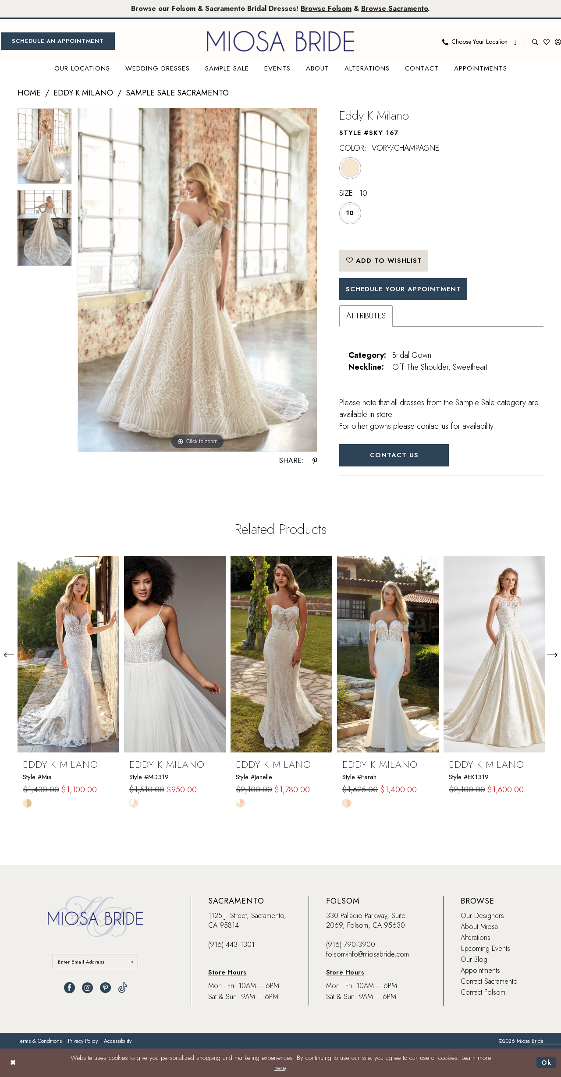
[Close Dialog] (13, 1062)
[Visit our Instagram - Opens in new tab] (87, 987)
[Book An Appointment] (58, 41)
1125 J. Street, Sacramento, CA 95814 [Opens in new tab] (247, 920)
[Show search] (535, 41)
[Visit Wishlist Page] (546, 41)
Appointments (480, 970)
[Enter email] (95, 961)
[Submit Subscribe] (129, 961)
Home (29, 93)
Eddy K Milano (83, 93)
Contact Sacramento (489, 981)
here (279, 1068)
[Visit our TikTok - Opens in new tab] (122, 987)
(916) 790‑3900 (350, 944)
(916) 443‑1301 (231, 944)
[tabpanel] (44, 149)
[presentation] (68, 655)
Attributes (366, 315)
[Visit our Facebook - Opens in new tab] (69, 987)
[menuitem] (58, 41)
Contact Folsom (483, 992)
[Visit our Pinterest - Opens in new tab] (105, 987)
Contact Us (394, 455)
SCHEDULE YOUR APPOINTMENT (403, 289)
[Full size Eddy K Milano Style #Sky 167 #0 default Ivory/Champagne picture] (197, 280)
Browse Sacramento (394, 9)
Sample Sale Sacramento (177, 93)
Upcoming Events (485, 948)
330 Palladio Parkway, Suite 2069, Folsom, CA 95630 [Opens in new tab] (365, 920)
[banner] (280, 41)
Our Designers (482, 916)
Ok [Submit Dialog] (546, 1062)
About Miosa (479, 927)
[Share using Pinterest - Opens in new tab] (314, 460)
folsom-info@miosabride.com (367, 954)
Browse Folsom (326, 9)
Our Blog (474, 959)
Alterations (475, 937)
